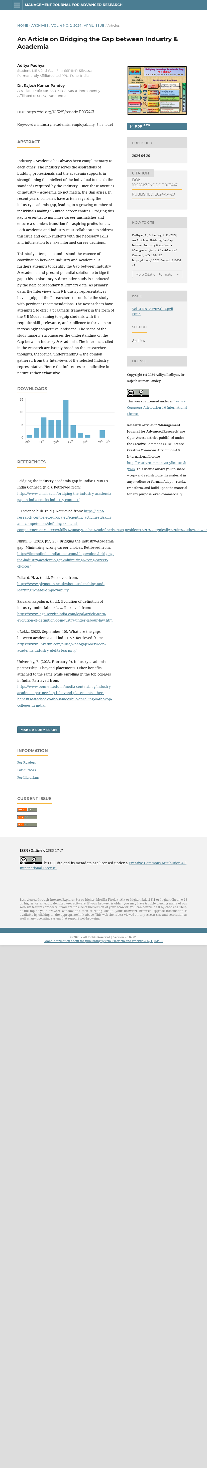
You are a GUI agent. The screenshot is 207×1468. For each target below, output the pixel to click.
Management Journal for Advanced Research (74, 5)
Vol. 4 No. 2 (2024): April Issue (77, 25)
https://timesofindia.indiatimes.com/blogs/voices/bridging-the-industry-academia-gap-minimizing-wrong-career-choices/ (65, 560)
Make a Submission (39, 730)
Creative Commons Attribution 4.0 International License (157, 407)
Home (22, 25)
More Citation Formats (154, 274)
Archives (39, 25)
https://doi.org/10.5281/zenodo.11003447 (60, 112)
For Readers (26, 762)
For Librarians (28, 777)
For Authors (26, 770)
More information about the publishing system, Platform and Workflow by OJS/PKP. (103, 941)
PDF (142, 126)
